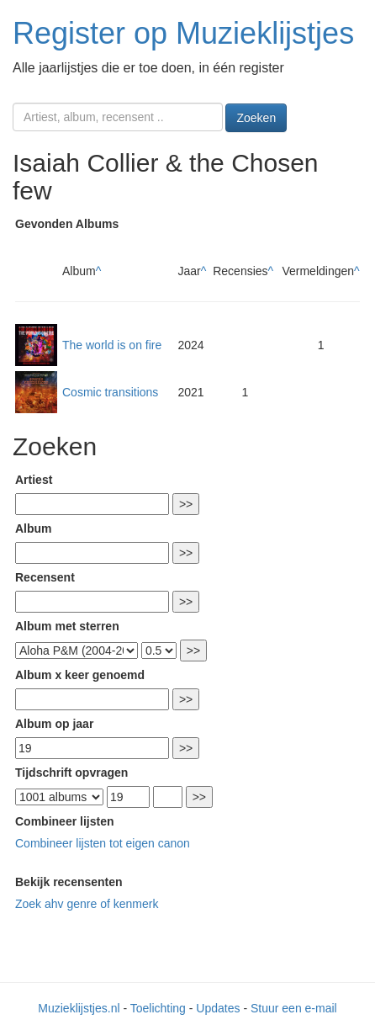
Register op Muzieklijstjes (183, 33)
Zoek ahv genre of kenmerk (86, 904)
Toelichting (158, 1008)
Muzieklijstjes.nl (78, 1008)
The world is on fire (111, 345)
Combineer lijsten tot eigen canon (102, 843)
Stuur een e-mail (294, 1008)
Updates (218, 1008)
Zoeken (256, 118)
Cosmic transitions (110, 392)
